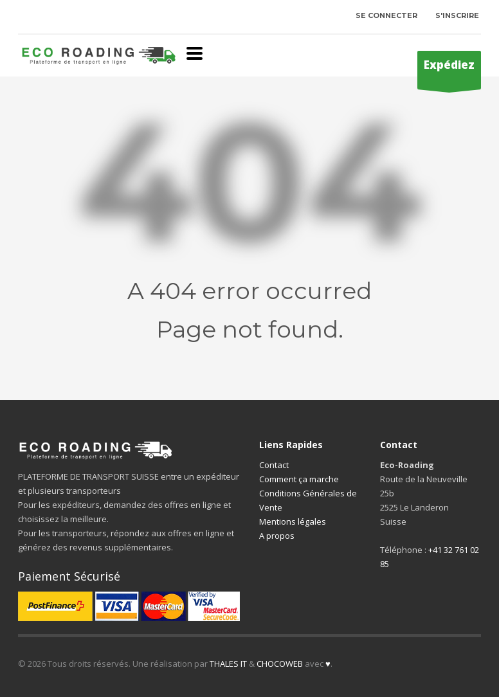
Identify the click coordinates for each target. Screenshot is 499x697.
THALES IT (228, 663)
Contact (274, 465)
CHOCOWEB (280, 663)
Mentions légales (292, 521)
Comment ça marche (299, 479)
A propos (277, 535)
